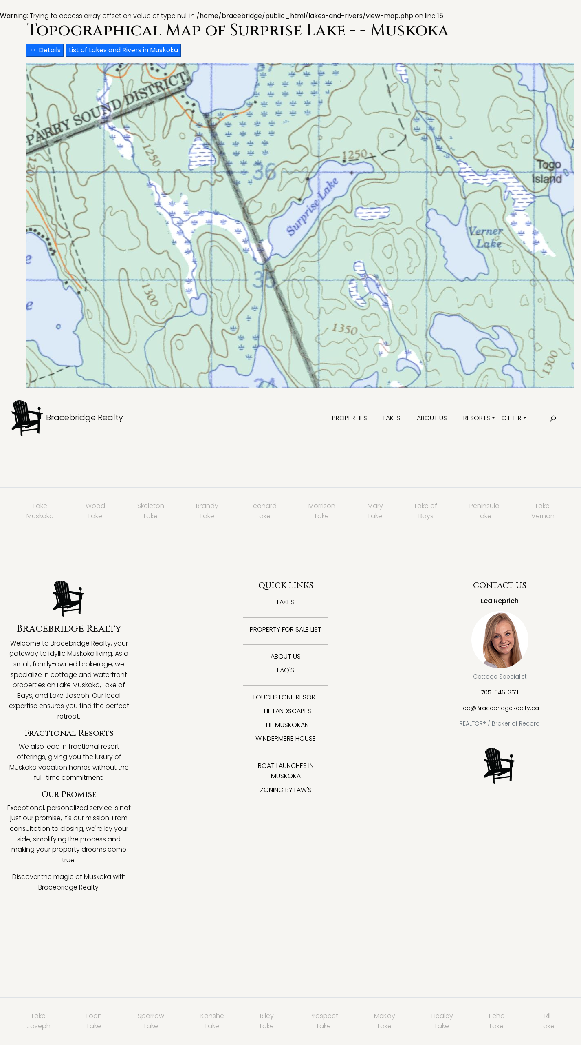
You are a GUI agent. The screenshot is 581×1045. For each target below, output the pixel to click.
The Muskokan (285, 725)
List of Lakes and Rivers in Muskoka (123, 50)
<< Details (45, 50)
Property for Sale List (285, 629)
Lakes (392, 418)
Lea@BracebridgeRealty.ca (499, 708)
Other (512, 418)
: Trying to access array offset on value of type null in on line (290, 528)
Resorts (476, 418)
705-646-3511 (499, 692)
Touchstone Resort (285, 697)
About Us (432, 418)
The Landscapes (285, 711)
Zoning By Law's (286, 789)
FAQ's (285, 670)
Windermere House (285, 738)
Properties (349, 418)
